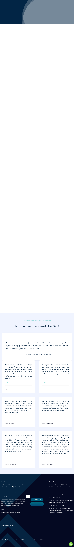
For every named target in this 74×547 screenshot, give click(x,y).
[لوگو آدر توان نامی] (37, 480)
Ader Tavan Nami (17, 539)
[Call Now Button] (71, 544)
